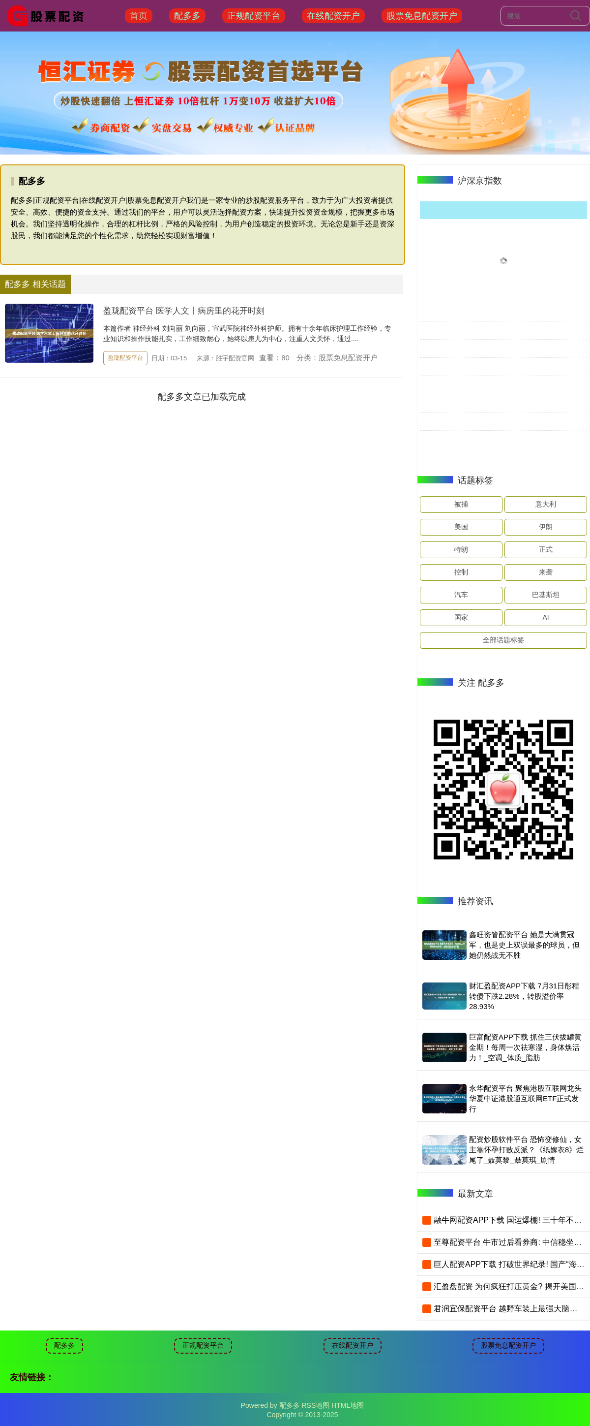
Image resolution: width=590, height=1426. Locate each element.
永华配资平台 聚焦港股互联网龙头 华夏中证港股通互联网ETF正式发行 (525, 1098)
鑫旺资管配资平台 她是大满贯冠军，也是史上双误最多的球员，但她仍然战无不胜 (524, 944)
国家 (461, 617)
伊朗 (546, 527)
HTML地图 (347, 1405)
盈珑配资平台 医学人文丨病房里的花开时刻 (184, 311)
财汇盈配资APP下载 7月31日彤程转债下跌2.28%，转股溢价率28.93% (524, 996)
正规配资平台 (253, 16)
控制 (461, 572)
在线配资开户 (333, 16)
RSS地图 (315, 1405)
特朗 (461, 549)
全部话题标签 (503, 640)
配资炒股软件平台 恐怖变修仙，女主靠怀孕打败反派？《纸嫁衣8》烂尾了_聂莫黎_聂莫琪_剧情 (526, 1149)
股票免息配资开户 (421, 16)
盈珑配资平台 (125, 357)
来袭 (546, 572)
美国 (461, 527)
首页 (139, 16)
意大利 (545, 504)
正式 (546, 549)
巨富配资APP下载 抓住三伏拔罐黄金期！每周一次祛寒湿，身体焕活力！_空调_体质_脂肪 (525, 1047)
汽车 (461, 595)
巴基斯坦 (546, 595)
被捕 (461, 504)
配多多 (187, 16)
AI (545, 617)
